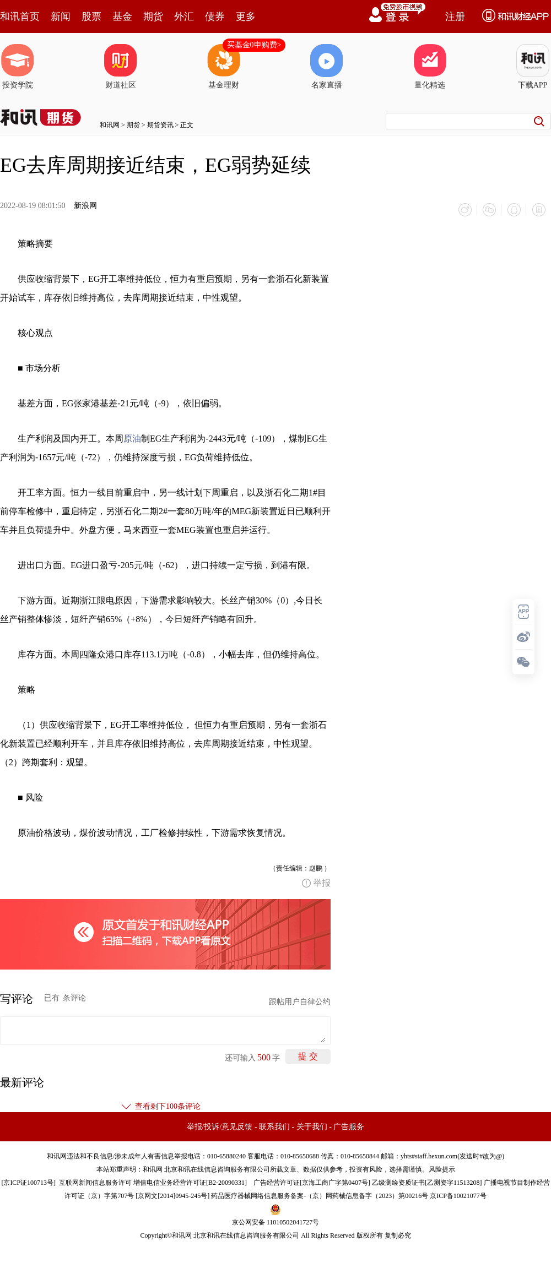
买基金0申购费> (254, 45)
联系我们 (274, 1126)
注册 (455, 16)
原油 (132, 438)
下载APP (532, 66)
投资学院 (17, 66)
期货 (153, 16)
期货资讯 (160, 125)
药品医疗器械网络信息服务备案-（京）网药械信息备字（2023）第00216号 (319, 1195)
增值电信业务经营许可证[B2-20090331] (190, 1182)
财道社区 (120, 66)
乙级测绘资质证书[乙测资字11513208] (427, 1182)
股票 (91, 16)
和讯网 (110, 125)
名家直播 (326, 66)
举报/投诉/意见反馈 (220, 1126)
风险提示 (442, 1169)
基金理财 (223, 66)
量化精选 (429, 66)
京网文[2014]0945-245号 (172, 1195)
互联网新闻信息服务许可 (95, 1182)
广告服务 (348, 1126)
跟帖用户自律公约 (300, 1001)
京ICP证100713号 (28, 1182)
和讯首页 (20, 16)
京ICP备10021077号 (458, 1195)
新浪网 (85, 206)
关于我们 (311, 1126)
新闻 (61, 16)
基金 (122, 16)
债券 (215, 16)
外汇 (184, 16)
